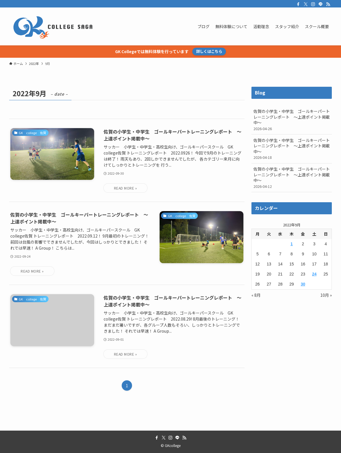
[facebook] (298, 4)
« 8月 (256, 295)
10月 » (326, 295)
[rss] (328, 4)
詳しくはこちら (209, 51)
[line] (320, 4)
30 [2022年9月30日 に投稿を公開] (303, 284)
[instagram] (313, 4)
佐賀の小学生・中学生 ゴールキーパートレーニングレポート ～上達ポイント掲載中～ (291, 119)
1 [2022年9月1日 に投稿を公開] (291, 244)
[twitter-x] (305, 4)
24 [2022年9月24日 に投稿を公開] (314, 274)
